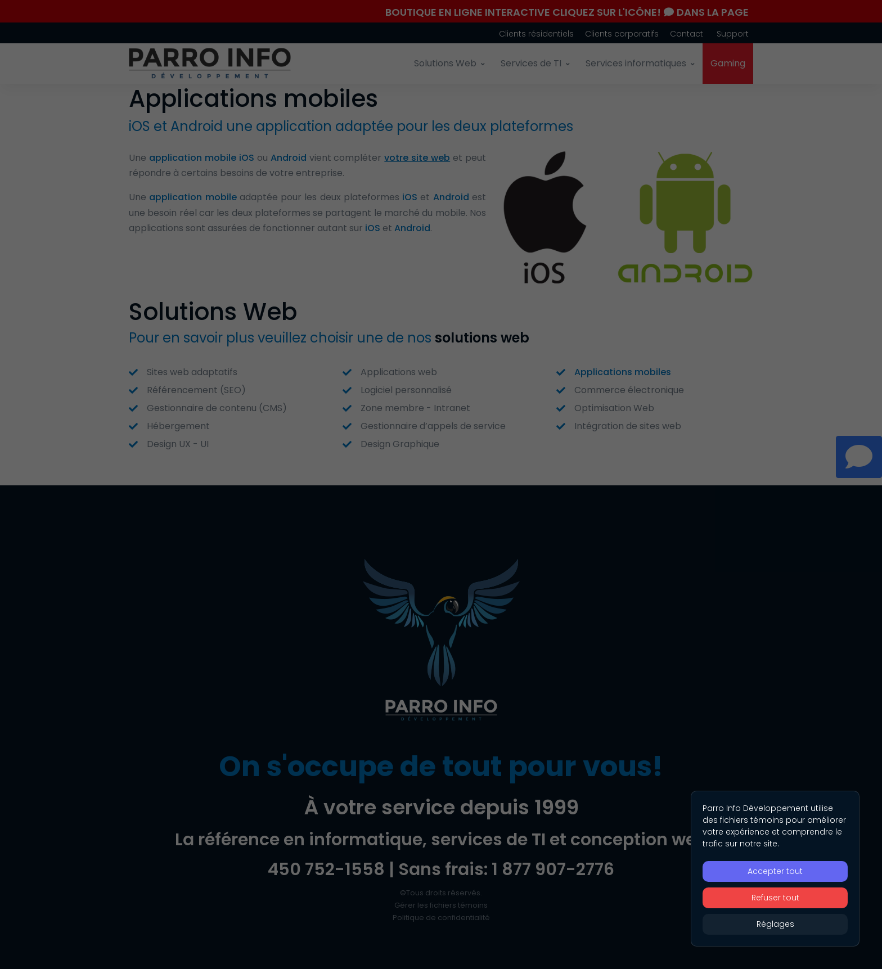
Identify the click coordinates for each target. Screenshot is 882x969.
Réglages (775, 924)
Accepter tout (775, 871)
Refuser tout (775, 897)
